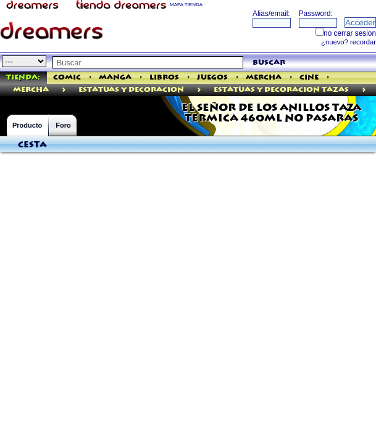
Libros (164, 77)
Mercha (264, 77)
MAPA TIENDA (186, 4)
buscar (269, 62)
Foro (63, 125)
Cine (309, 77)
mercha (31, 89)
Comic (67, 77)
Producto (27, 125)
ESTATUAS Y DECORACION (131, 89)
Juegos (212, 77)
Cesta (32, 145)
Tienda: (23, 77)
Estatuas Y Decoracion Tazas (281, 89)
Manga (115, 77)
